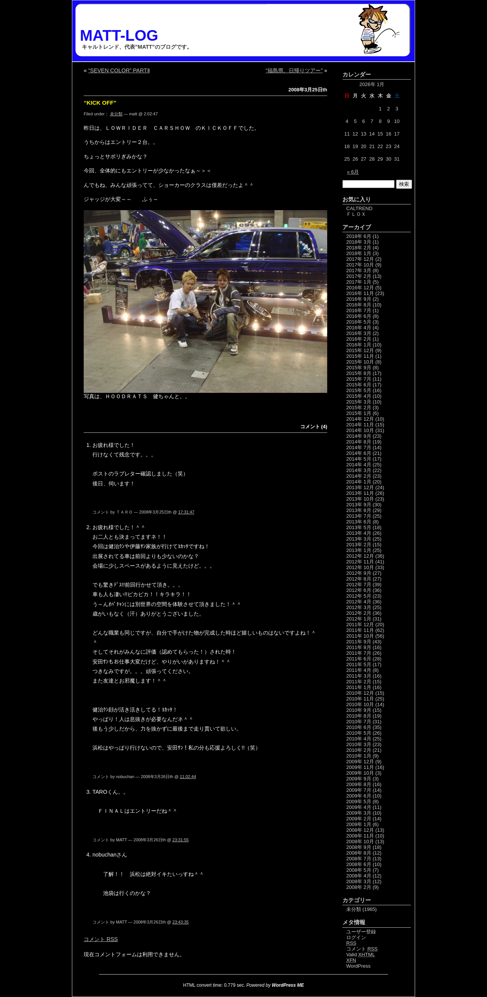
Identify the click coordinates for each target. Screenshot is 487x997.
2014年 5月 (358, 459)
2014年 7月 (358, 447)
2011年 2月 (358, 681)
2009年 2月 (358, 819)
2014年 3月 (358, 470)
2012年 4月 (358, 602)
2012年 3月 (358, 607)
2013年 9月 (358, 504)
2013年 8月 (358, 510)
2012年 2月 (358, 613)
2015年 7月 (358, 379)
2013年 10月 (360, 499)
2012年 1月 (358, 619)
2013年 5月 (358, 527)
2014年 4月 (358, 464)
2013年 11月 (360, 493)
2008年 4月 (358, 876)
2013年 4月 (358, 533)
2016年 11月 (360, 293)
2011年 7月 (358, 653)
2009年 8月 (358, 784)
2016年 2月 (358, 339)
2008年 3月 (358, 881)
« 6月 (353, 172)
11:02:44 (188, 776)
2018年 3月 (358, 242)
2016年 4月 (358, 327)
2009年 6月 (358, 796)
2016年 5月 (358, 322)
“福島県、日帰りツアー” (294, 70)
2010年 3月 (358, 744)
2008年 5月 (358, 870)
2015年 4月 (358, 396)
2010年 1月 (358, 756)
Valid (360, 954)
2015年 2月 (358, 407)
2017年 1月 (358, 282)
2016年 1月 (358, 345)
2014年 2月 (358, 476)
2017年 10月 (360, 265)
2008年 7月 (358, 858)
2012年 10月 (360, 567)
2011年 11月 (360, 630)
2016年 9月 (358, 299)
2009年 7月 (358, 790)
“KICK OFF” (100, 102)
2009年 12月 (360, 761)
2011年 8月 (358, 647)
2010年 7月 (358, 721)
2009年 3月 (358, 813)
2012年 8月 (358, 579)
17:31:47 (186, 512)
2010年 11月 (360, 699)
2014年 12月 (360, 419)
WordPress (358, 966)
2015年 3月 (358, 402)
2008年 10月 (360, 841)
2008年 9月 (358, 847)
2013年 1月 (358, 550)
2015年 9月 (358, 367)
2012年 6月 (358, 590)
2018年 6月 (358, 236)
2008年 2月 (358, 887)
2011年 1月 (358, 687)
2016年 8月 (358, 305)
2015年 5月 (358, 390)
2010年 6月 (358, 727)
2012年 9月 (358, 573)
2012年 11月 (360, 562)
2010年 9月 (358, 710)
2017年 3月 (358, 270)
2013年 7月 (358, 516)
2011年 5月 (358, 664)
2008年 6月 (358, 864)
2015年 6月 (358, 385)
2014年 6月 (358, 453)
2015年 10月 (360, 362)
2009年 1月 (358, 824)
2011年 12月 (360, 624)
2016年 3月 (358, 333)
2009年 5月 (358, 801)
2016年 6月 (358, 316)
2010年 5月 (358, 733)
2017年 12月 (360, 259)
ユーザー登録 (361, 932)
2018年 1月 (358, 253)
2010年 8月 (358, 716)
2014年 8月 (358, 442)
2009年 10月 (360, 773)
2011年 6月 (358, 659)
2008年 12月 (360, 830)
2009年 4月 (358, 807)
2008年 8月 (358, 853)
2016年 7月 (358, 310)
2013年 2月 (358, 544)
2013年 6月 (358, 522)
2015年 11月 (360, 356)
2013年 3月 (358, 539)
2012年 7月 (358, 584)
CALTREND (359, 208)
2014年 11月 (360, 425)
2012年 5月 (358, 596)
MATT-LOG (119, 35)
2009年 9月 (358, 779)
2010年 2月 (358, 750)
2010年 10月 (360, 704)
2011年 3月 (358, 676)
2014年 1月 (358, 482)
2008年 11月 (360, 836)
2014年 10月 (360, 430)
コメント (101, 939)
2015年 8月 (358, 373)
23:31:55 (180, 839)
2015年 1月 (358, 413)
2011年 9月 (358, 641)
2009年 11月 (360, 767)
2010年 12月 (360, 693)
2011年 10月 (360, 636)
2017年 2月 (358, 276)
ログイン (356, 937)
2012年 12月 (360, 556)
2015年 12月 (360, 350)
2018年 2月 (358, 247)
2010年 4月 (358, 739)
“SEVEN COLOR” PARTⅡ (119, 70)
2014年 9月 (358, 436)
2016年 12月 (360, 287)
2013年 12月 (360, 487)
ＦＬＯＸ (356, 214)
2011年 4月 (358, 670)
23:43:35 (180, 922)
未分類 (116, 114)
